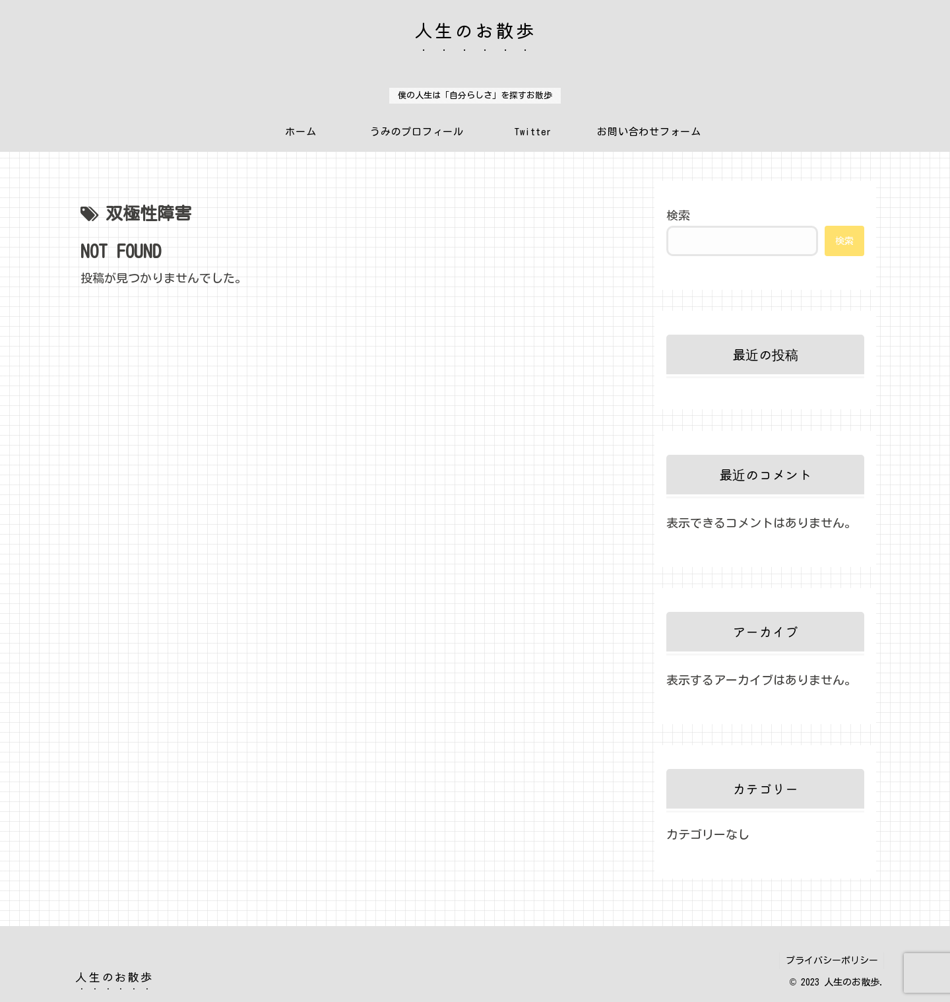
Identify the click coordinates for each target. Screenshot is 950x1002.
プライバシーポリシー (830, 960)
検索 (678, 215)
